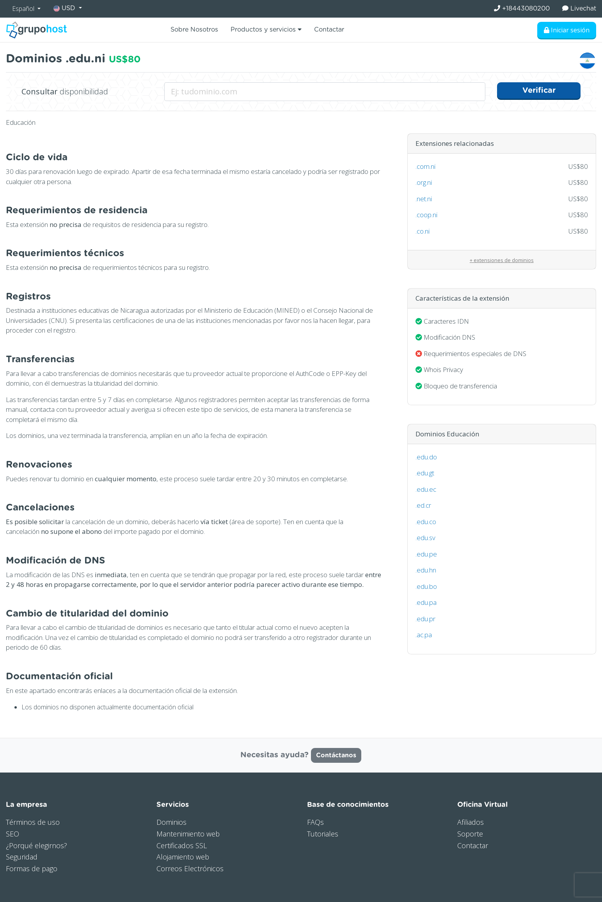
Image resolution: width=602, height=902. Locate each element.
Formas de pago (31, 868)
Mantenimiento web (188, 833)
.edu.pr (425, 618)
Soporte (470, 833)
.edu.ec (426, 489)
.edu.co (426, 521)
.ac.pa (424, 634)
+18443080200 (522, 8)
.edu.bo (426, 586)
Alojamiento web (182, 856)
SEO (12, 833)
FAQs (315, 822)
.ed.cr (423, 505)
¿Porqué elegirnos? (36, 845)
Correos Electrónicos (190, 868)
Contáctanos (336, 755)
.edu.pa (426, 602)
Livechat (579, 8)
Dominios (171, 822)
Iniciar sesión (567, 30)
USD (65, 8)
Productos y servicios (266, 29)
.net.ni (424, 198)
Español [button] (24, 8)
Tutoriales (322, 833)
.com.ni (425, 166)
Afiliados (470, 822)
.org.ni (424, 182)
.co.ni (423, 231)
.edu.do (426, 456)
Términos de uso (33, 822)
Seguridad (21, 856)
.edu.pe (426, 553)
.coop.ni (426, 214)
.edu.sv (425, 537)
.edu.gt (425, 472)
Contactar (329, 30)
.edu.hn (426, 569)
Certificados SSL (181, 845)
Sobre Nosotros (194, 30)
